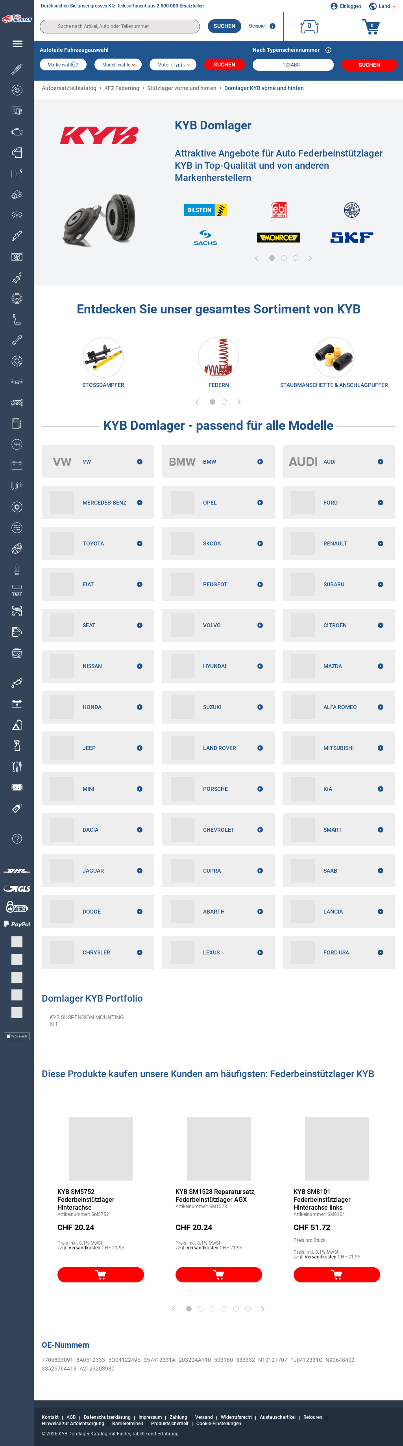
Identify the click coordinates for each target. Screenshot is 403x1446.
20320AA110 (195, 1360)
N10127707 (272, 1360)
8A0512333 (90, 1360)
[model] (117, 65)
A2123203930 (97, 1368)
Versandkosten (84, 1248)
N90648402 (340, 1360)
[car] (173, 65)
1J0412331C (306, 1360)
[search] (120, 26)
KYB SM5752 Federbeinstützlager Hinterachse (86, 1199)
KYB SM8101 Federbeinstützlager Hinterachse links (322, 1199)
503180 (223, 1360)
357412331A (160, 1360)
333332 (245, 1360)
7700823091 (57, 1360)
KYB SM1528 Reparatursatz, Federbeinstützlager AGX (216, 1195)
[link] (103, 364)
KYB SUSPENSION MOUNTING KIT (87, 1020)
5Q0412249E (124, 1360)
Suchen (224, 26)
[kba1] (293, 65)
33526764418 (59, 1368)
